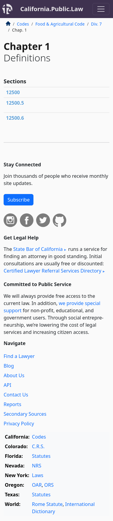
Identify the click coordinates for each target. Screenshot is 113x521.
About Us (14, 375)
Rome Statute (47, 504)
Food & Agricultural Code (59, 24)
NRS (36, 465)
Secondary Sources (25, 414)
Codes (23, 24)
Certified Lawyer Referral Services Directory (52, 270)
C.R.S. (38, 446)
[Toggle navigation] (101, 9)
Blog (9, 365)
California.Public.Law (51, 9)
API (7, 385)
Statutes (41, 456)
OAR (37, 485)
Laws (37, 475)
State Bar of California (38, 249)
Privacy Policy (19, 423)
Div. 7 (96, 24)
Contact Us (16, 394)
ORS (49, 485)
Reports (12, 404)
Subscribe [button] (19, 199)
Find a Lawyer (19, 356)
